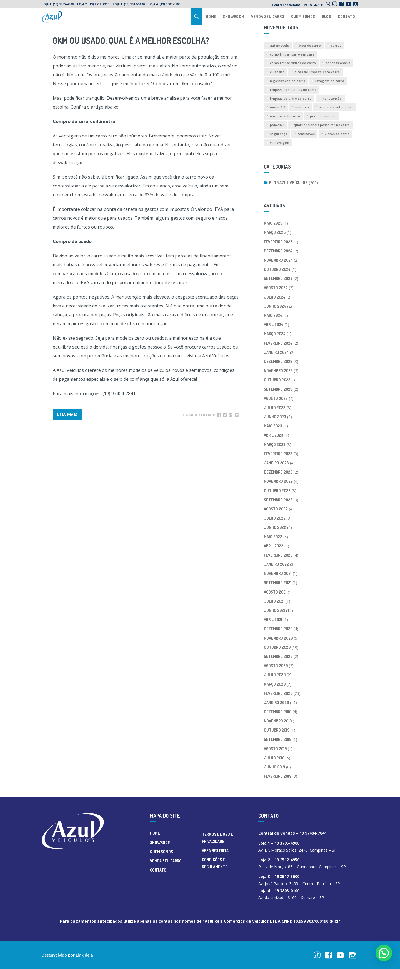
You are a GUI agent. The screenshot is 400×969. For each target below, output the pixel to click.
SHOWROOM (233, 16)
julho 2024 (275, 297)
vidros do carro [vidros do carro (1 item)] (337, 134)
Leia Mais (67, 414)
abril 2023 (273, 435)
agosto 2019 (275, 748)
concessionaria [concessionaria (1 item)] (338, 63)
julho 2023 (275, 407)
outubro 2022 (277, 490)
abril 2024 (273, 324)
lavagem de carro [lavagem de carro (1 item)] (329, 81)
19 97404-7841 (313, 833)
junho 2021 (274, 610)
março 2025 (275, 232)
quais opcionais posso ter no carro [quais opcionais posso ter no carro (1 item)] (322, 125)
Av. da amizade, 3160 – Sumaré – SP (291, 897)
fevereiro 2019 (277, 776)
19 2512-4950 (286, 859)
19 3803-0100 (287, 890)
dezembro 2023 (278, 361)
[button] (384, 953)
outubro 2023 (277, 379)
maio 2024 (273, 315)
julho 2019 (274, 757)
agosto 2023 (276, 398)
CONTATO (346, 16)
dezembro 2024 (278, 251)
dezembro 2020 (278, 628)
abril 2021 (273, 619)
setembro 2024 (278, 278)
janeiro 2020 (276, 702)
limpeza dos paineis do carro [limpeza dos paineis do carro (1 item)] (293, 89)
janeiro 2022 (276, 564)
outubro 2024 (277, 269)
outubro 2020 (277, 647)
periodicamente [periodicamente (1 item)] (323, 116)
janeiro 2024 (276, 352)
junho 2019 (274, 767)
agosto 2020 (276, 665)
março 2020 (275, 684)
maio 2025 (273, 223)
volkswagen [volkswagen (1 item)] (279, 143)
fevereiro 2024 (278, 343)
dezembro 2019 (277, 711)
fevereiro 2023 (278, 453)
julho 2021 (274, 601)
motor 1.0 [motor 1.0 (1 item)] (277, 107)
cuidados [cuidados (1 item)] (277, 72)
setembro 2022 (278, 499)
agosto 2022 (276, 509)
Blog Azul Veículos (288, 182)
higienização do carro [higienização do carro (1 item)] (287, 81)
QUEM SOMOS (303, 16)
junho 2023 (275, 416)
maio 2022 (273, 536)
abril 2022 (273, 546)
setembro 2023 (278, 389)
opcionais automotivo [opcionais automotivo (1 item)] (336, 107)
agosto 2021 (275, 592)
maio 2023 (273, 426)
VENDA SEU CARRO (267, 16)
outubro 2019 (276, 730)
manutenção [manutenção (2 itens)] (332, 98)
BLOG (326, 16)
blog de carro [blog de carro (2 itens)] (310, 45)
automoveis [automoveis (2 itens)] (279, 45)
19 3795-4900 (286, 843)
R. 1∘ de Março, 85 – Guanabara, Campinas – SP (302, 866)
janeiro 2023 (276, 462)
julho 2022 (275, 518)
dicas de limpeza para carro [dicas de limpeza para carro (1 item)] (317, 72)
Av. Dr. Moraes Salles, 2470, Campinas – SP (297, 850)
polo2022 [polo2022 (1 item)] (277, 125)
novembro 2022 (278, 481)
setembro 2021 (277, 582)
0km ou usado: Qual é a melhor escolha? (131, 40)
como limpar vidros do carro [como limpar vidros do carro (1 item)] (293, 63)
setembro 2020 (278, 656)
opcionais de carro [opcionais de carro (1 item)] (285, 116)
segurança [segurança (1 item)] (279, 134)
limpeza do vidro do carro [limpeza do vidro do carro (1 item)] (291, 98)
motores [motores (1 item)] (302, 107)
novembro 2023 (278, 370)
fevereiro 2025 (278, 241)
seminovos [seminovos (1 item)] (306, 134)
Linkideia (84, 955)
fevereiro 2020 (278, 693)
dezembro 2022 (278, 472)
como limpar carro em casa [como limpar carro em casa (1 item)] (292, 54)
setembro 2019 (277, 739)
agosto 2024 (276, 287)
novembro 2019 (278, 720)
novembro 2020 (278, 638)
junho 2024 (275, 306)
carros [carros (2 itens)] (336, 45)
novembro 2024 (278, 260)
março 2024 (275, 333)
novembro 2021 (278, 573)
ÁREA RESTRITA (215, 850)
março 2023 (275, 444)
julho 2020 (275, 674)
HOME (211, 16)
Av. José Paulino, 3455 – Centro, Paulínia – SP (299, 883)
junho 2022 (275, 527)
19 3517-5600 (286, 876)
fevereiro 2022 (278, 555)
